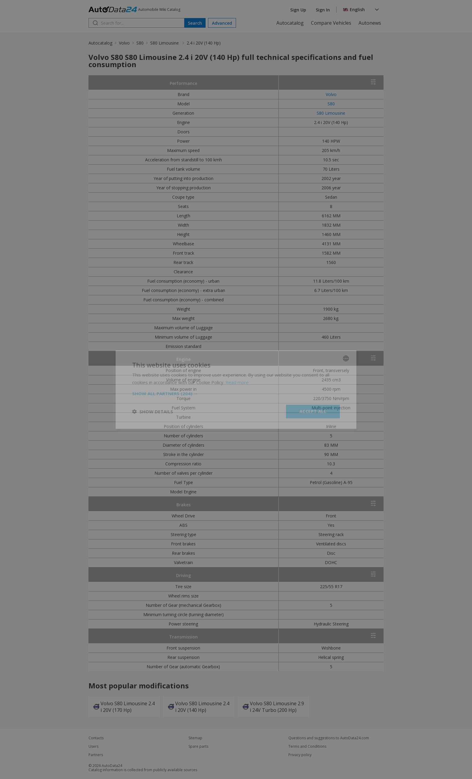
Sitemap (195, 738)
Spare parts (198, 746)
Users (93, 746)
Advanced (222, 23)
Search (195, 23)
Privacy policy (300, 755)
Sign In (323, 10)
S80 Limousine (165, 43)
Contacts (96, 738)
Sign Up (298, 10)
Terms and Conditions (307, 746)
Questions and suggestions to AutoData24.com (328, 738)
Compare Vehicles (331, 23)
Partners (95, 755)
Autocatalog (290, 23)
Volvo (124, 43)
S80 (140, 43)
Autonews (370, 23)
